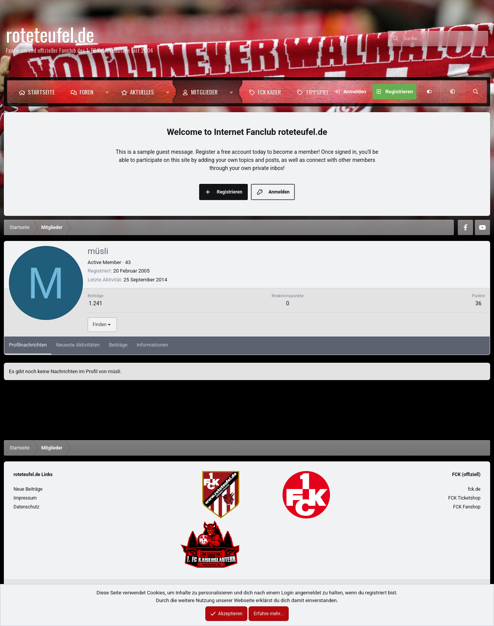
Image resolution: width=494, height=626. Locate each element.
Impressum (25, 498)
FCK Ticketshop (464, 498)
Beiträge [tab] (118, 345)
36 (478, 303)
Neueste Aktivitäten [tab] (78, 345)
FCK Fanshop (466, 507)
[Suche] (445, 38)
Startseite (41, 92)
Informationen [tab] (152, 345)
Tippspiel (317, 92)
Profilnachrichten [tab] (28, 345)
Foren (86, 92)
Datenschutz (26, 507)
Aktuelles (142, 92)
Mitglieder (204, 92)
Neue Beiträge (28, 489)
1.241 (95, 303)
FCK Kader (269, 92)
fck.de (474, 489)
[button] (107, 91)
